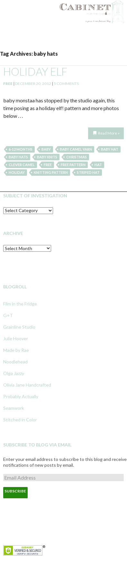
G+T (8, 315)
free (48, 165)
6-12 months (20, 149)
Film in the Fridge (20, 303)
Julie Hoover (15, 338)
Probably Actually (20, 396)
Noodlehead (15, 361)
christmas (76, 157)
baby (46, 149)
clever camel (22, 165)
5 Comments (66, 83)
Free (8, 83)
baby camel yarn (76, 149)
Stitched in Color (20, 419)
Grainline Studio (19, 327)
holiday (17, 172)
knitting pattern (51, 172)
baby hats (18, 157)
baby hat (109, 149)
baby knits (47, 157)
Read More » (109, 133)
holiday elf (35, 71)
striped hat (88, 172)
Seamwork (13, 408)
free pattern (73, 165)
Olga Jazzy (13, 373)
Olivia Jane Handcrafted (27, 385)
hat (98, 165)
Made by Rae (16, 350)
